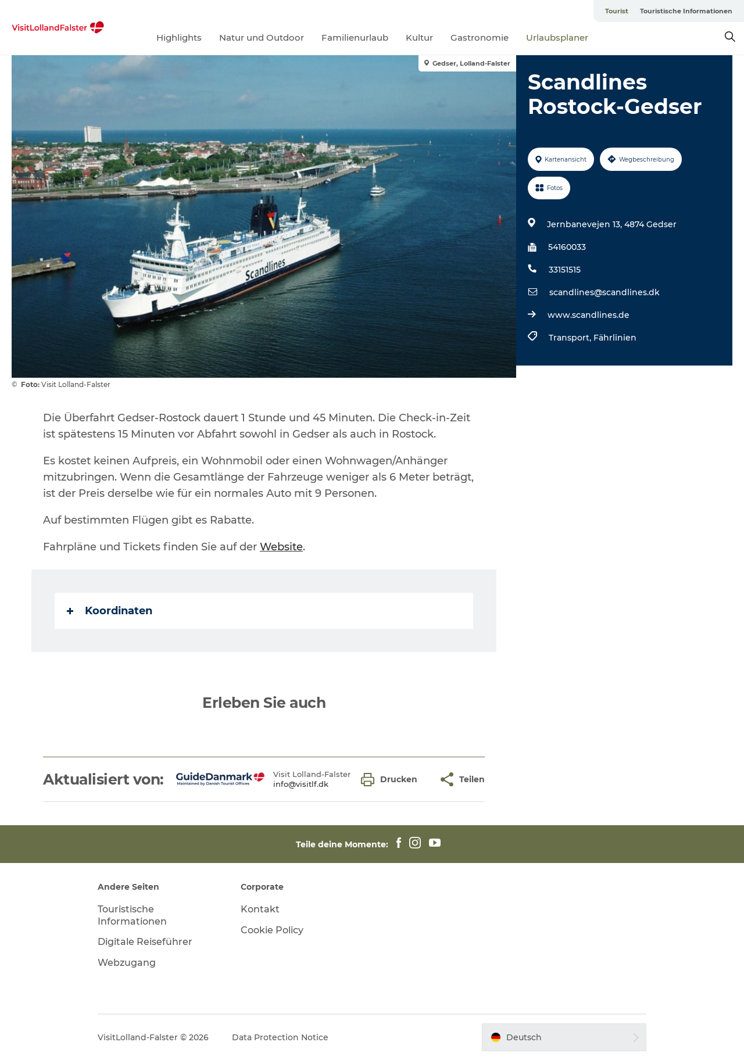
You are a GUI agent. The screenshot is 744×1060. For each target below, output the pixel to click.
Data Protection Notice (280, 1037)
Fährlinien (614, 337)
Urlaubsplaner (557, 37)
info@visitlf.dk (300, 784)
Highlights (179, 37)
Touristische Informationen (686, 11)
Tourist (616, 11)
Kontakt (260, 909)
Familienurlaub (354, 37)
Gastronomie (479, 37)
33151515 (565, 269)
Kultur (419, 37)
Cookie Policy (272, 930)
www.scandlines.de (588, 315)
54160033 (567, 247)
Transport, (571, 337)
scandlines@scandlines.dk (604, 292)
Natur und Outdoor (261, 37)
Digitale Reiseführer (145, 941)
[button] (392, 779)
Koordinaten (109, 610)
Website (281, 546)
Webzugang (127, 962)
